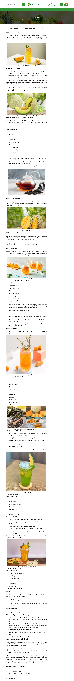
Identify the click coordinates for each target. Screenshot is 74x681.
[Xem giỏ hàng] (66, 4)
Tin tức (44, 9)
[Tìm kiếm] (23, 4)
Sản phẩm (38, 9)
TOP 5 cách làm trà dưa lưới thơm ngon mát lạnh (25, 28)
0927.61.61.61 (54, 5)
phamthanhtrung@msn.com (19, 671)
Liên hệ (49, 9)
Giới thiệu (31, 9)
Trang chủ (25, 9)
